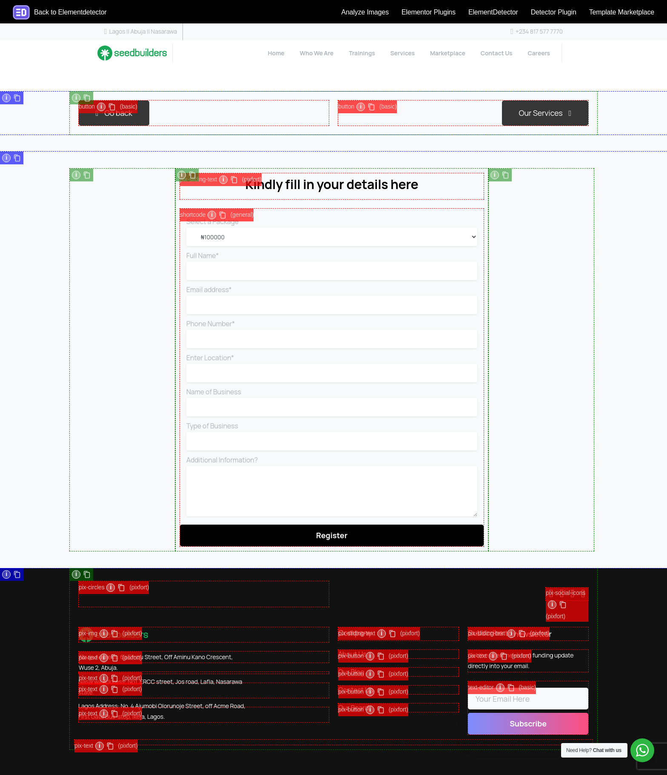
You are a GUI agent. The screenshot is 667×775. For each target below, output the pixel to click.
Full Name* (331, 265)
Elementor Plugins (429, 12)
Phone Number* (331, 333)
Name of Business (331, 401)
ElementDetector (493, 12)
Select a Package (331, 231)
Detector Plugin (553, 12)
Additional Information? (331, 486)
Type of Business (331, 436)
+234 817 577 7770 (536, 31)
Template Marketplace (621, 12)
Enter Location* (331, 367)
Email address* (331, 299)
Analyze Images (365, 12)
